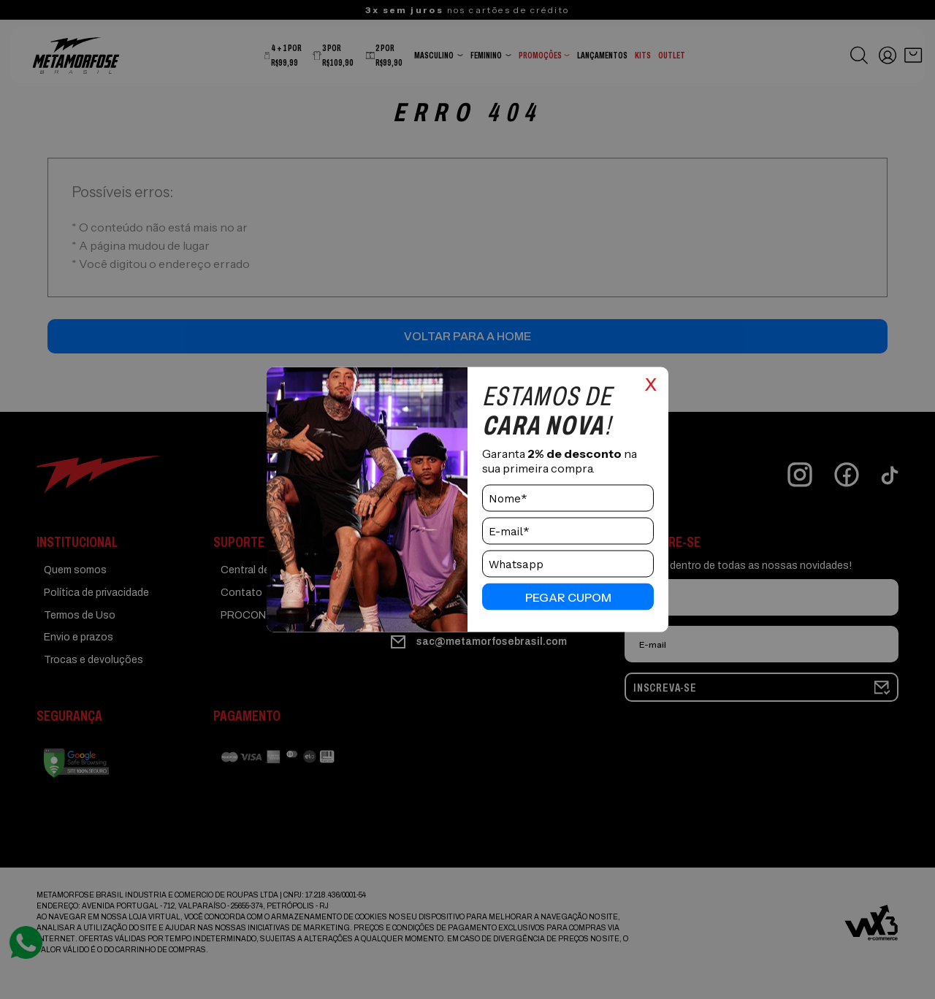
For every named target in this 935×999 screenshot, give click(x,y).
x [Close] (650, 382)
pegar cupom (568, 596)
